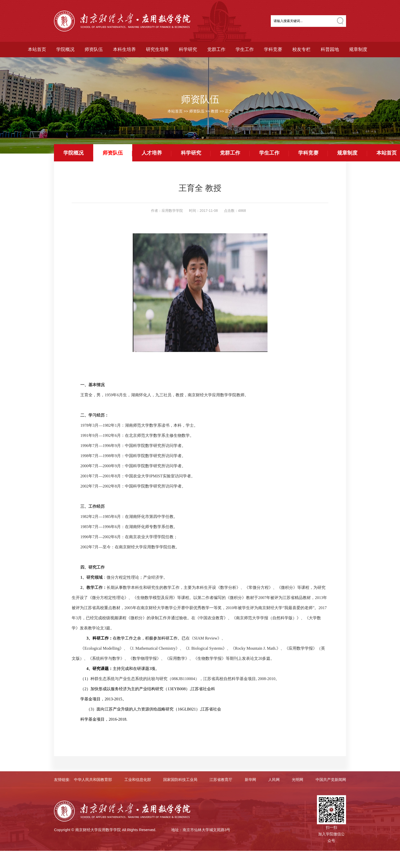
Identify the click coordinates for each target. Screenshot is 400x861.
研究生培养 (157, 49)
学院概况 (65, 49)
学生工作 (245, 49)
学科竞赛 (273, 49)
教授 (214, 111)
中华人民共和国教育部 (93, 779)
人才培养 (152, 153)
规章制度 (358, 49)
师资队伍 (94, 49)
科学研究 (188, 49)
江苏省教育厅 (220, 779)
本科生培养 (124, 49)
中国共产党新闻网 (331, 779)
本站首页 (37, 49)
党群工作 (216, 49)
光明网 (297, 779)
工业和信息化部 (137, 779)
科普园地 (330, 49)
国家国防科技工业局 (180, 779)
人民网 (274, 779)
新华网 (250, 779)
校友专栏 (301, 49)
